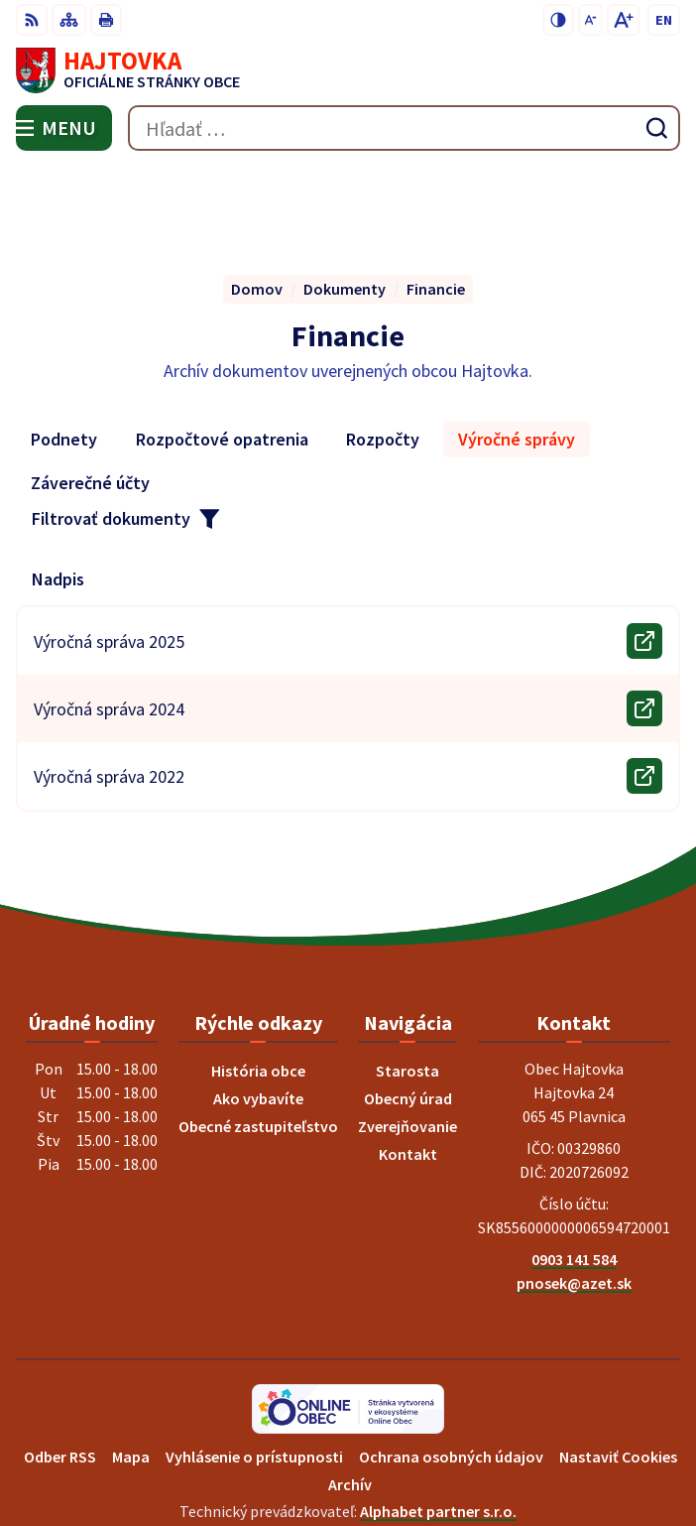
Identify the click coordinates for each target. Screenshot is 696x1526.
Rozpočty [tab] (382, 346)
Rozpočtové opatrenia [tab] (222, 346)
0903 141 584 (574, 1167)
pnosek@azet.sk (574, 1191)
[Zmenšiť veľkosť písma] (590, 20)
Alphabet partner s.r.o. (438, 1418)
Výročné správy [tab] (516, 346)
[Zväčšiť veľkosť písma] (623, 20)
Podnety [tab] (64, 346)
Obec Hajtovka (403, 1445)
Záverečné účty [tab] (90, 390)
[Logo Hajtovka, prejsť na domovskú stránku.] (348, 70)
